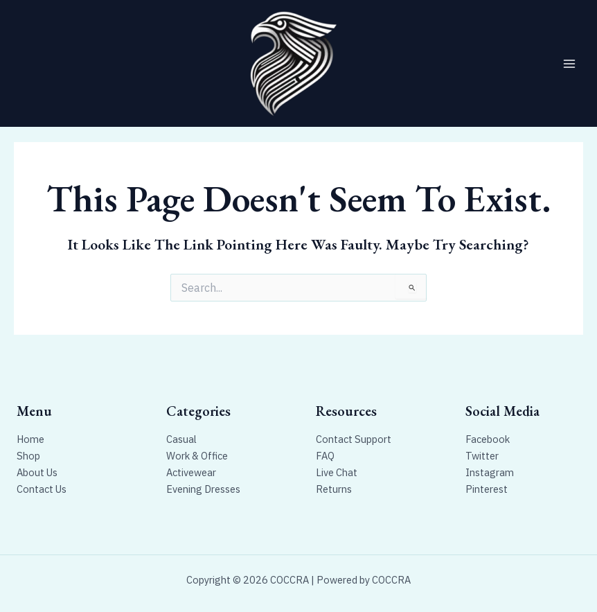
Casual (181, 439)
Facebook (487, 439)
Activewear (191, 472)
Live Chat (336, 472)
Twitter (482, 455)
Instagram (489, 472)
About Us (37, 472)
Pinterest (486, 489)
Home (30, 439)
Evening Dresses (203, 489)
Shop (28, 455)
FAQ (325, 455)
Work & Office (197, 455)
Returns (334, 489)
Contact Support (353, 439)
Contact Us (41, 489)
